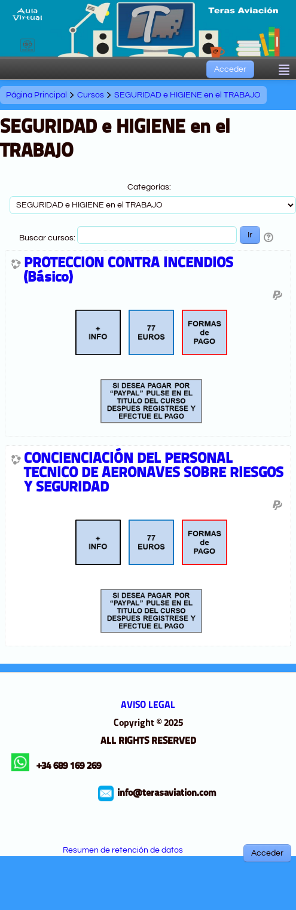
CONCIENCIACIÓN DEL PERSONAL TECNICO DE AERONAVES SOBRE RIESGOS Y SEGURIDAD (153, 473)
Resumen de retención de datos (123, 850)
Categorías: (149, 187)
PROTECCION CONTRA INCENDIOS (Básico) (128, 270)
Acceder (230, 69)
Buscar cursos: (48, 238)
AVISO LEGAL (148, 705)
